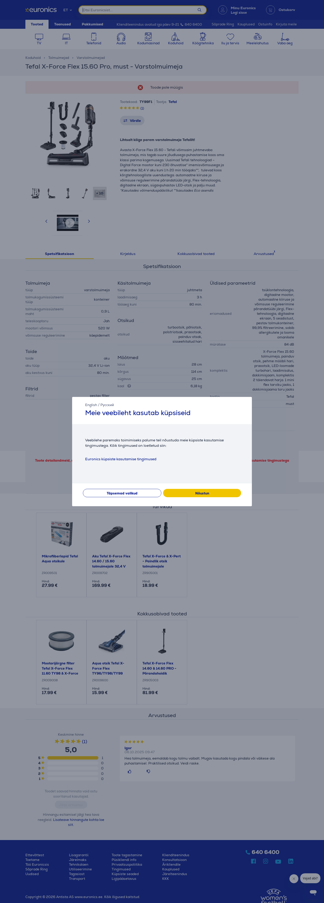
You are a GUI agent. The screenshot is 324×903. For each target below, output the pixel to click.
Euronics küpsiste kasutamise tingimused (120, 459)
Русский (107, 405)
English (91, 405)
